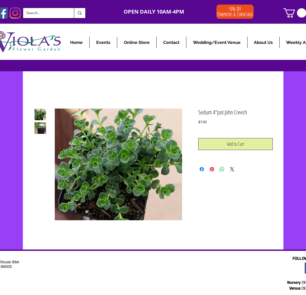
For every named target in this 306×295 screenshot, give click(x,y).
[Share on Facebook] (202, 169)
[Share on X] (232, 169)
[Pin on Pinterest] (212, 169)
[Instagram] (15, 13)
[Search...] (44, 13)
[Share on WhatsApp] (222, 169)
